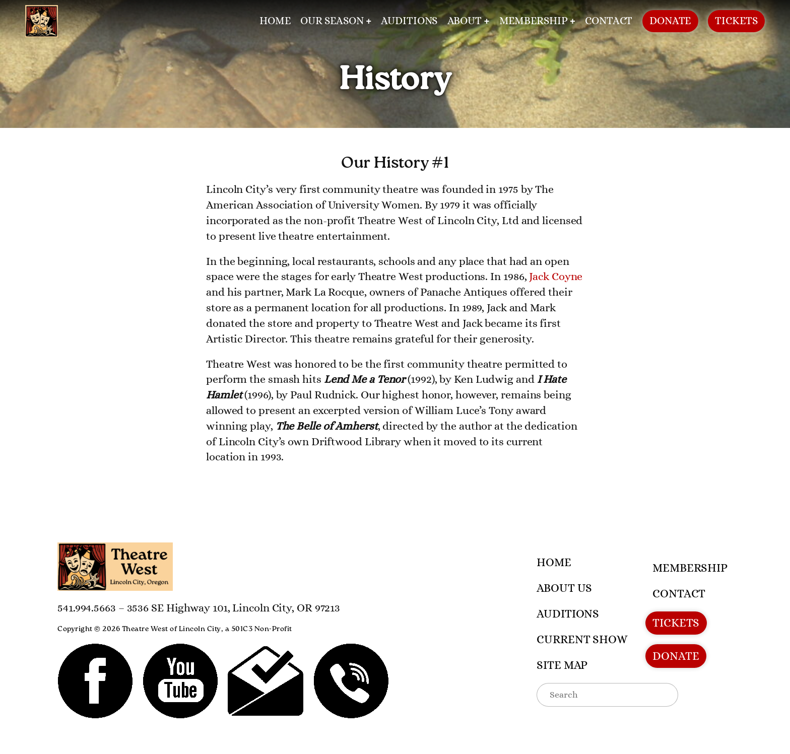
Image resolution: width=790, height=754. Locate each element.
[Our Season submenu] (368, 21)
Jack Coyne (555, 276)
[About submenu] (487, 21)
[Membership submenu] (572, 21)
